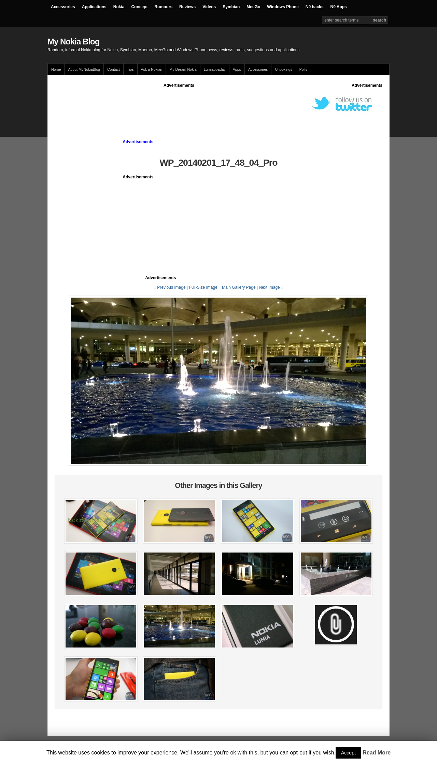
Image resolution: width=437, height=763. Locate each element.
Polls (303, 69)
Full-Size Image (203, 287)
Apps (237, 69)
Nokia (119, 6)
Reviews (187, 6)
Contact (113, 69)
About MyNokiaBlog (84, 69)
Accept (348, 752)
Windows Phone (283, 6)
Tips (130, 69)
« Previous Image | (171, 287)
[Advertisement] (179, 103)
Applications (94, 6)
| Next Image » (270, 287)
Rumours (163, 6)
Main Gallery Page (239, 287)
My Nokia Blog (73, 41)
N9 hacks (315, 6)
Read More (377, 752)
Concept (139, 6)
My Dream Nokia (182, 69)
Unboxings (283, 69)
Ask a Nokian (152, 69)
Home (56, 69)
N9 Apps (338, 6)
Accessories (63, 6)
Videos (209, 6)
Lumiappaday (215, 69)
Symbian (231, 6)
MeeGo (253, 6)
